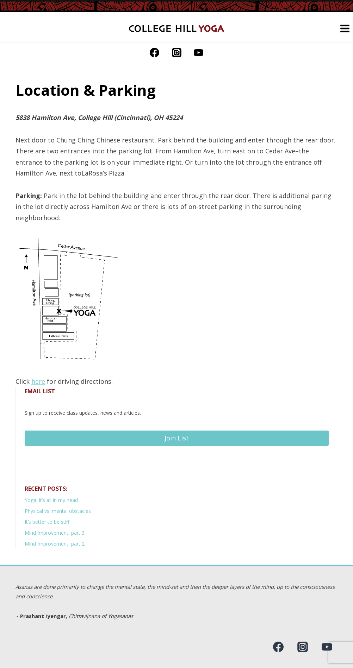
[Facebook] (154, 52)
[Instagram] (176, 52)
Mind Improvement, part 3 (55, 532)
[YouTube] (198, 52)
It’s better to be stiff (47, 522)
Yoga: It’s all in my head (51, 500)
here (38, 381)
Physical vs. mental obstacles (58, 511)
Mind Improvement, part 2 (55, 543)
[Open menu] (344, 28)
